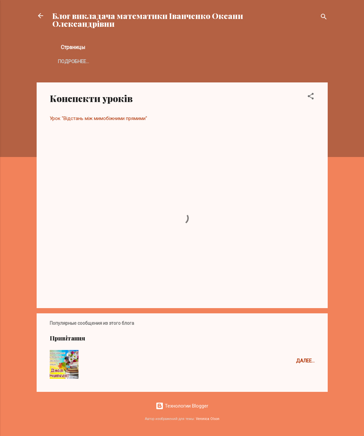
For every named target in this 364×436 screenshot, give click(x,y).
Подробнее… (134, 61)
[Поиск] (324, 18)
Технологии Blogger (182, 406)
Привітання (67, 338)
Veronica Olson (207, 419)
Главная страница (82, 61)
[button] (311, 97)
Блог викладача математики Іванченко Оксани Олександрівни (147, 19)
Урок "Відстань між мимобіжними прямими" (98, 118)
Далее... (305, 361)
